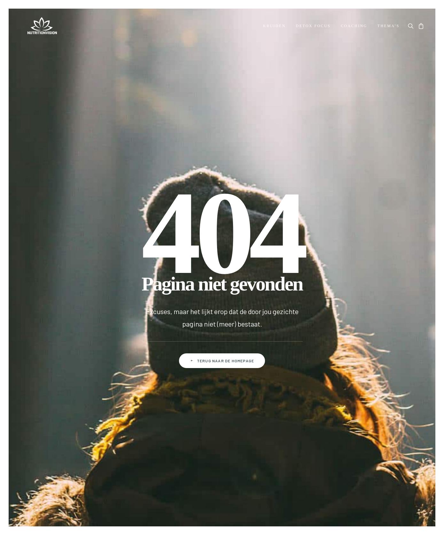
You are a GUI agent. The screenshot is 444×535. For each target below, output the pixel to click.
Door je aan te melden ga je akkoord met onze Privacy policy (306, 402)
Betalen (98, 337)
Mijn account (173, 316)
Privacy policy (232, 469)
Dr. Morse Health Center (47, 327)
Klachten (99, 368)
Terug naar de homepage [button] (222, 214)
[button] (412, 27)
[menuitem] (274, 27)
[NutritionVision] (36, 26)
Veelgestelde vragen (113, 327)
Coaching (354, 27)
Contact (98, 316)
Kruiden (274, 27)
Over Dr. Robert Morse (44, 316)
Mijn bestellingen (178, 327)
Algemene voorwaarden (177, 469)
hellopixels (412, 512)
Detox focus (313, 27)
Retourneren (104, 357)
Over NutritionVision (43, 357)
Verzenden (101, 347)
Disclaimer (272, 469)
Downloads (32, 368)
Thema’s (389, 27)
